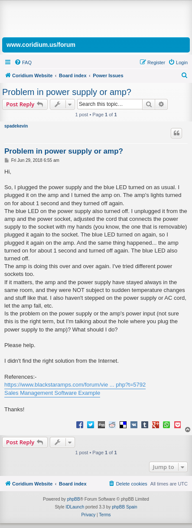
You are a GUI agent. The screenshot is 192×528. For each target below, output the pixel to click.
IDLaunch (74, 507)
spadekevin (16, 126)
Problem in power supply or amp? (66, 92)
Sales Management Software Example (52, 393)
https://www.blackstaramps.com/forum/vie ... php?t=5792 (75, 384)
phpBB (73, 499)
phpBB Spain (124, 507)
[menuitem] (23, 62)
